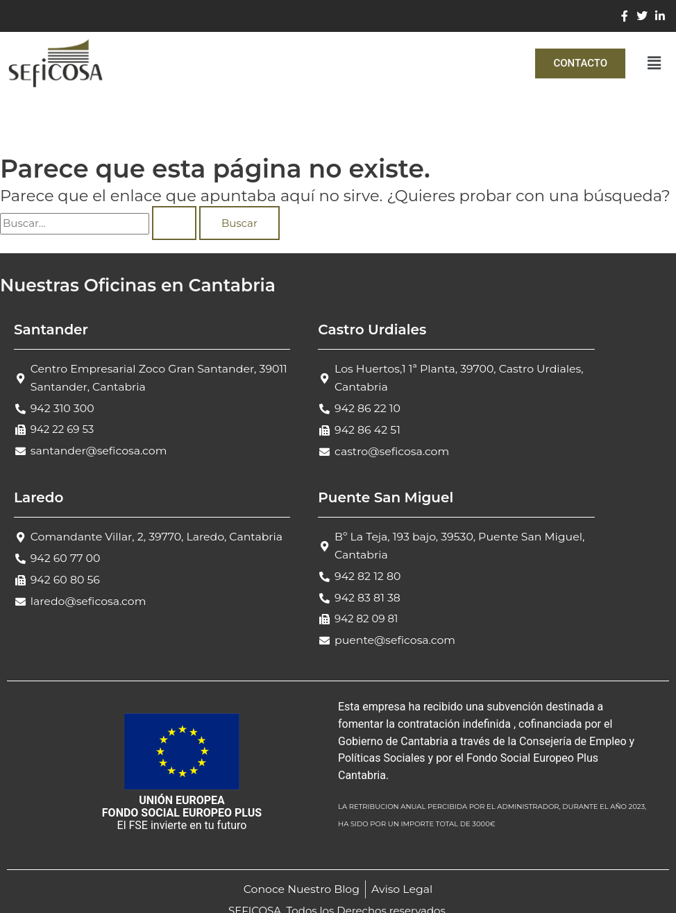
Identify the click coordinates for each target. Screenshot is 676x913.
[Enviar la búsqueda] (174, 223)
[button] (654, 63)
